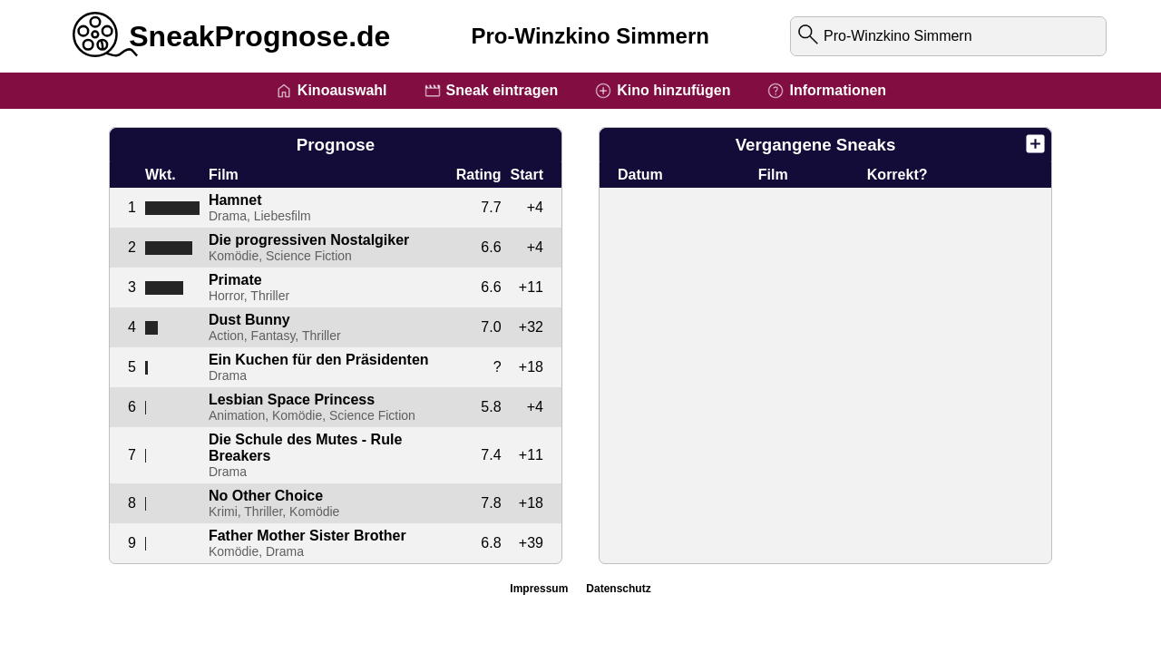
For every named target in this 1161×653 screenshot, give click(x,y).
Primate (235, 280)
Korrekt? (897, 174)
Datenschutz (618, 588)
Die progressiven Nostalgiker (309, 240)
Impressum (539, 588)
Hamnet (235, 200)
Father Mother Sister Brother (307, 535)
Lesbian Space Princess (292, 399)
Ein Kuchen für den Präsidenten (319, 359)
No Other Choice (266, 495)
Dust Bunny (249, 319)
